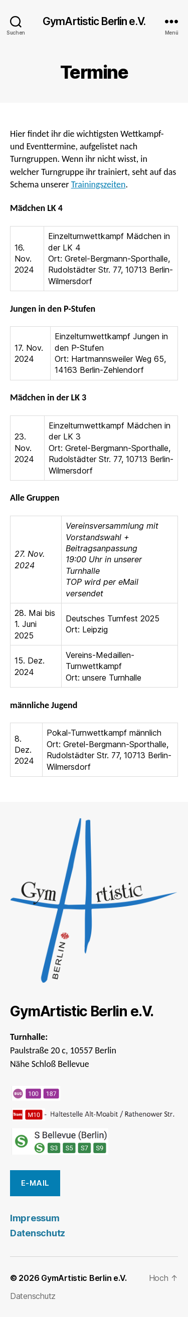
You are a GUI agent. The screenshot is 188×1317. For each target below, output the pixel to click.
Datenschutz (37, 1233)
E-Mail (35, 1183)
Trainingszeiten (98, 184)
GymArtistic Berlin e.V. (94, 21)
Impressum (35, 1218)
